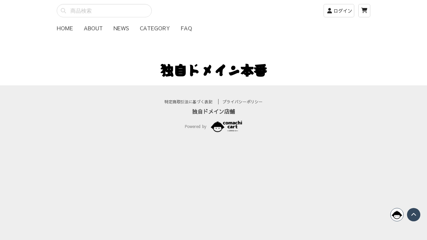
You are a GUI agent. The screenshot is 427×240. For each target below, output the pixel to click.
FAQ (186, 28)
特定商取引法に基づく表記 (189, 109)
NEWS (121, 28)
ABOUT (93, 28)
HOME (65, 28)
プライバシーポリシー (243, 109)
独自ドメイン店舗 (213, 119)
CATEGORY (155, 28)
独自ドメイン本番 (213, 70)
